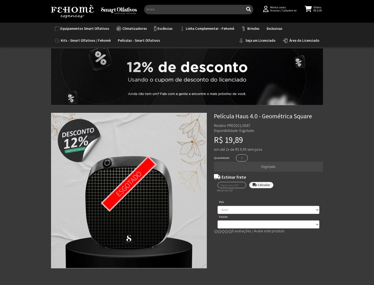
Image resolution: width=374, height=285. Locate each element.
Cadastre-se (289, 12)
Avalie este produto (269, 230)
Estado (223, 216)
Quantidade (221, 158)
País (221, 202)
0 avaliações (241, 230)
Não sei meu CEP (225, 190)
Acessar (275, 12)
